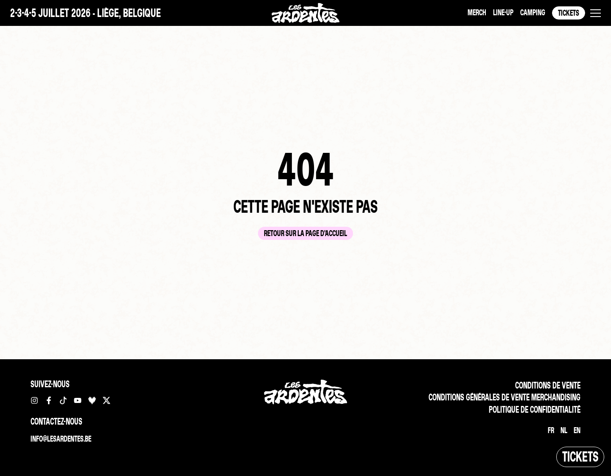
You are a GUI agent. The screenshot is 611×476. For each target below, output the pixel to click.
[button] (595, 13)
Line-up (503, 12)
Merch (477, 12)
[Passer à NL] (564, 430)
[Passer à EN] (577, 430)
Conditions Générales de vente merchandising (504, 397)
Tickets (568, 12)
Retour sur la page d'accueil (305, 233)
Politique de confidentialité (534, 409)
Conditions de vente (547, 385)
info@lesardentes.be (61, 438)
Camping (532, 12)
